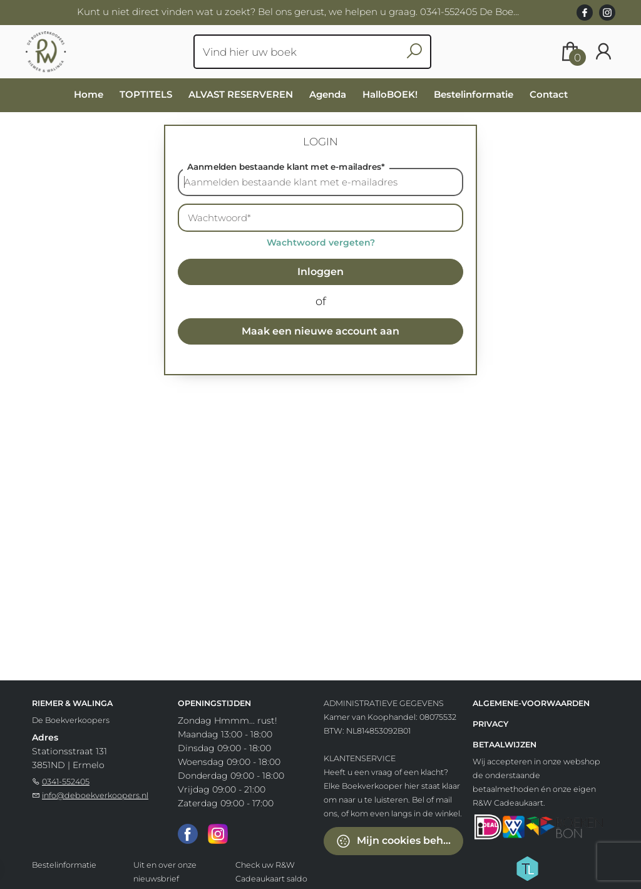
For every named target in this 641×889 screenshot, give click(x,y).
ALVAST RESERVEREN (240, 94)
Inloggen (320, 272)
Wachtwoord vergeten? (321, 242)
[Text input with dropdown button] (304, 51)
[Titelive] (527, 867)
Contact (549, 94)
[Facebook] (188, 833)
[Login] (603, 51)
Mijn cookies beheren (399, 841)
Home (88, 94)
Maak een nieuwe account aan (320, 331)
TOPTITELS (146, 94)
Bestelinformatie (473, 94)
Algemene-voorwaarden (531, 703)
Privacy (490, 724)
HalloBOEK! (390, 94)
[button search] (414, 51)
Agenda (327, 94)
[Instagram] (218, 833)
